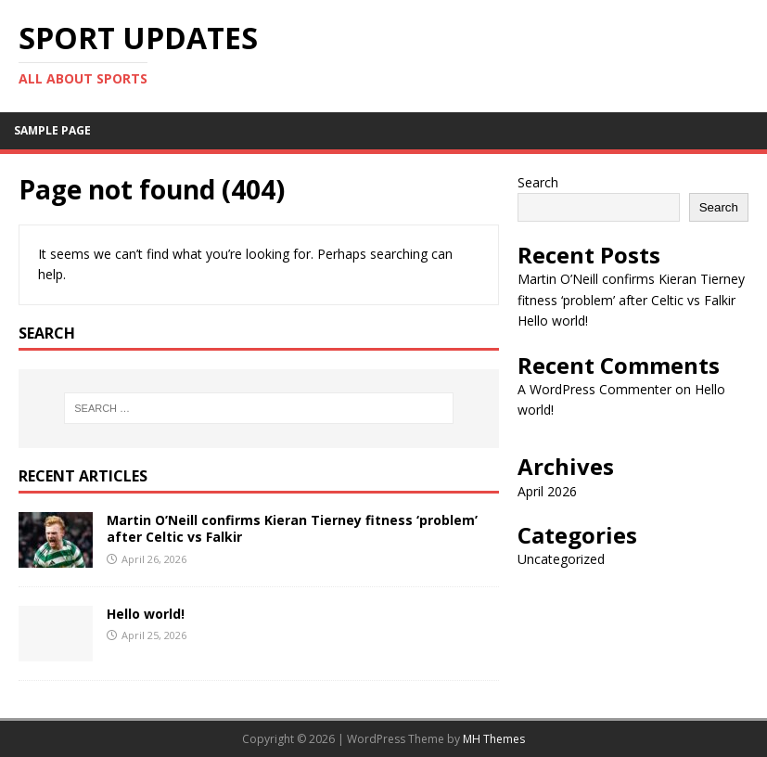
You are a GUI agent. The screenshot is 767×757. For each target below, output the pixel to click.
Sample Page (52, 130)
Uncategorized (561, 559)
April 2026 (547, 491)
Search (538, 182)
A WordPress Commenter (594, 389)
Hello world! (146, 613)
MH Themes (494, 739)
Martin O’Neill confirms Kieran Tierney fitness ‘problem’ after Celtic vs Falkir (292, 528)
